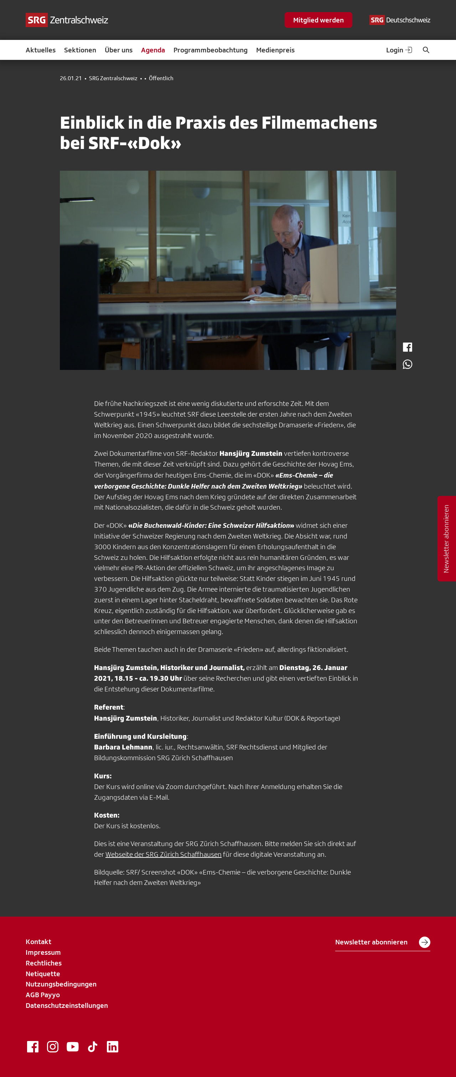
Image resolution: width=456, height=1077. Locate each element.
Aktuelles (41, 50)
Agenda (153, 50)
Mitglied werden (318, 20)
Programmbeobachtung (210, 50)
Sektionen (80, 50)
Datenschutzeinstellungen (67, 1005)
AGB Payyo (43, 995)
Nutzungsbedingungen (61, 984)
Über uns (119, 50)
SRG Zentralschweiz (113, 78)
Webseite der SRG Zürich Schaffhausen (163, 854)
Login (399, 50)
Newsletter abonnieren (382, 942)
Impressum (43, 952)
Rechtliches (44, 963)
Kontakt (38, 941)
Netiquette (43, 974)
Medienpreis (275, 50)
